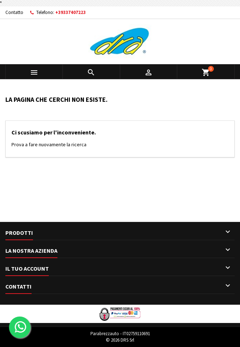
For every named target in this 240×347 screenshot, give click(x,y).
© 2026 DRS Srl (120, 340)
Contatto (14, 12)
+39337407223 (70, 12)
